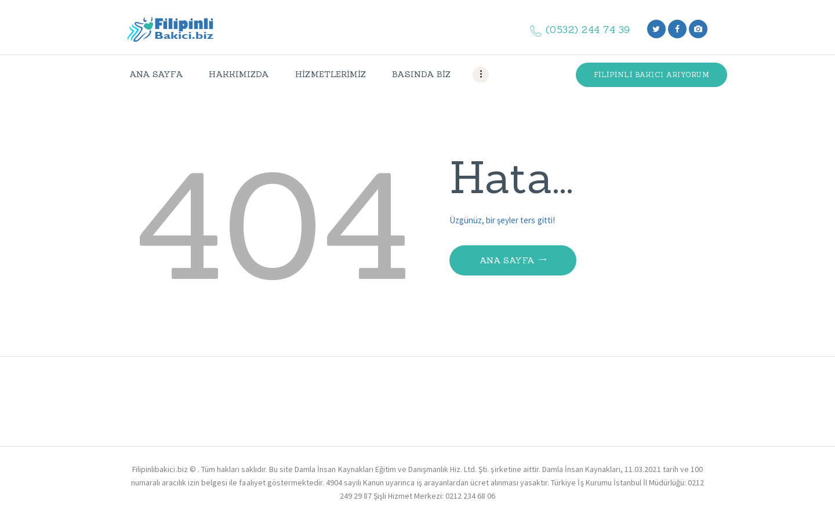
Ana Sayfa (507, 260)
